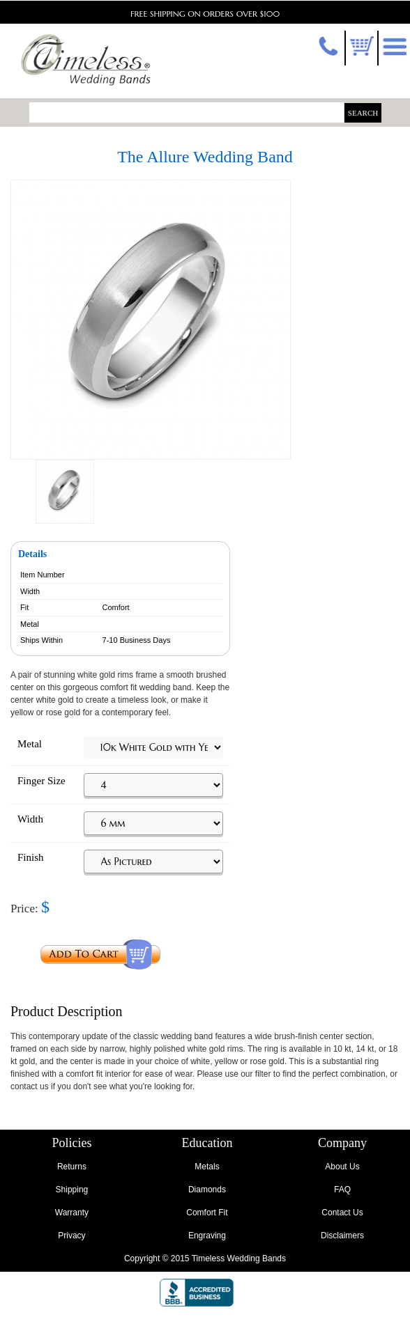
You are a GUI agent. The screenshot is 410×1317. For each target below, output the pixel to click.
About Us (342, 1166)
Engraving (207, 1235)
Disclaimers (342, 1235)
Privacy (71, 1235)
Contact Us (342, 1212)
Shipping (72, 1189)
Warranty (72, 1212)
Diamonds (207, 1189)
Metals (207, 1166)
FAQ (342, 1189)
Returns (71, 1166)
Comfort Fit (206, 1212)
